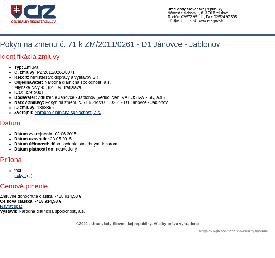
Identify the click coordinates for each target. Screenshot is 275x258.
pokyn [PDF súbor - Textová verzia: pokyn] (20, 175)
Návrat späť (11, 206)
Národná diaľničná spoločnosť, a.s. (68, 112)
